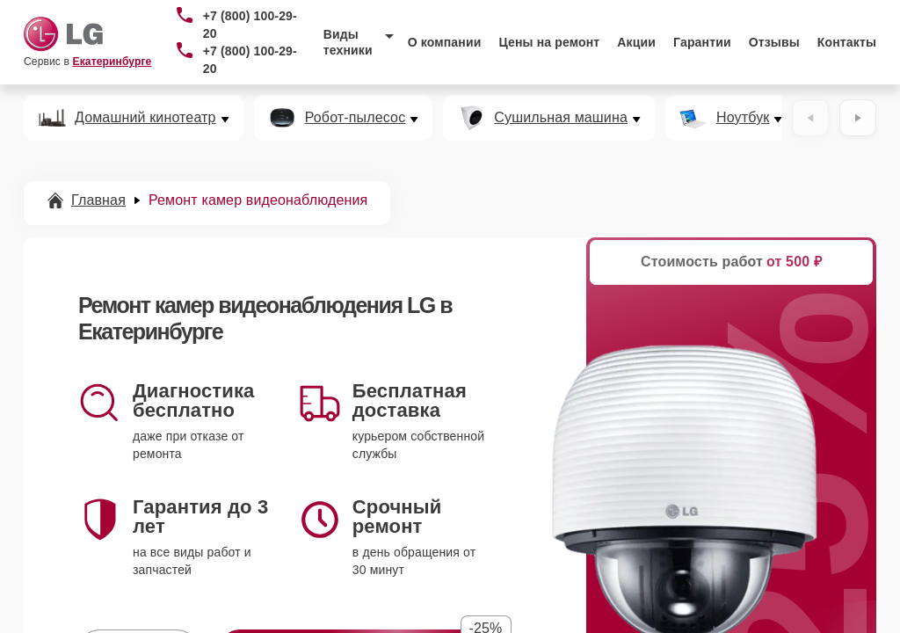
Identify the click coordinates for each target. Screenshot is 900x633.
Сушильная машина (561, 118)
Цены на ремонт (548, 42)
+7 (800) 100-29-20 (250, 24)
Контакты (846, 42)
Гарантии (702, 42)
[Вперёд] (857, 117)
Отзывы (774, 42)
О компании (445, 42)
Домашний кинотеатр (145, 118)
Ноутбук (742, 118)
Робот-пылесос (355, 118)
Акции (636, 42)
